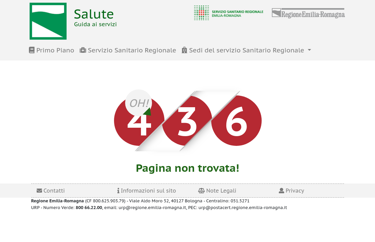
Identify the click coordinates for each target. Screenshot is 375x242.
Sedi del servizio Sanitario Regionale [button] (244, 50)
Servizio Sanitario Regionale (128, 50)
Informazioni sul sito (146, 190)
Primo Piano (51, 50)
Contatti (51, 190)
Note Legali (217, 190)
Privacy (291, 190)
